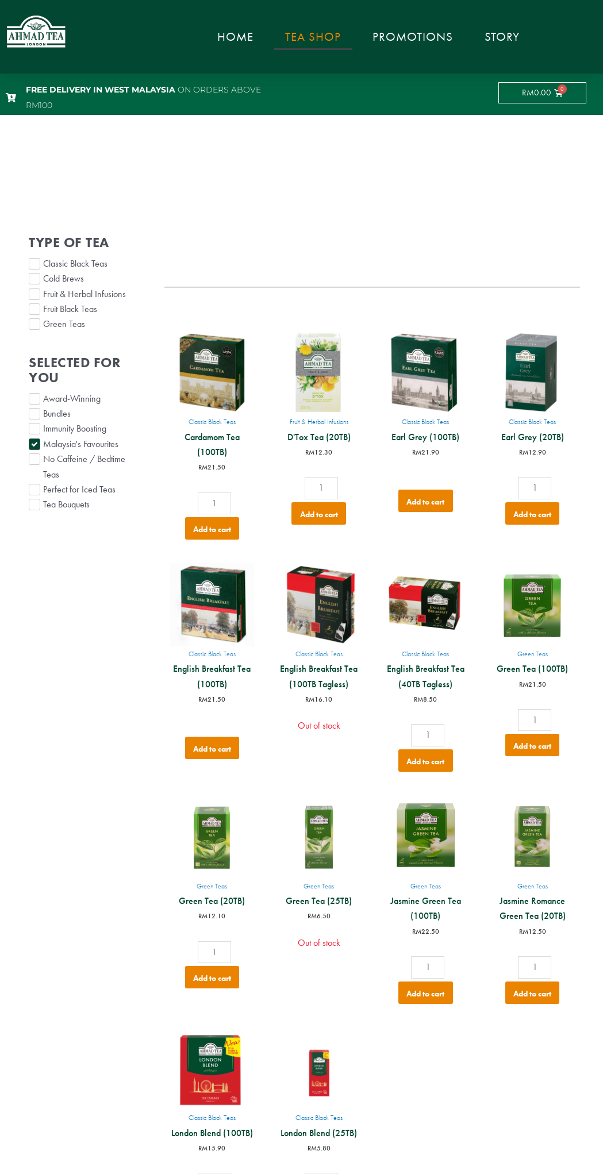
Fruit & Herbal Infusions (319, 421)
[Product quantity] (214, 503)
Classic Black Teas (212, 421)
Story (502, 36)
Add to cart (212, 529)
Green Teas (532, 654)
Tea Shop (313, 36)
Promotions (412, 36)
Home (235, 36)
